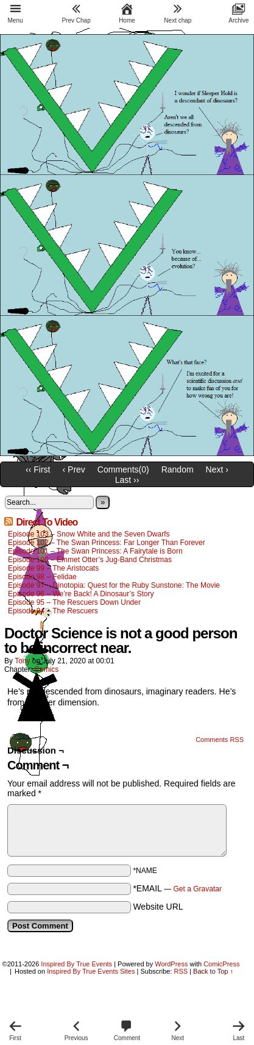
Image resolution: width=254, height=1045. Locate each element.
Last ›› (127, 480)
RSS (181, 971)
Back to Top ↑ (213, 971)
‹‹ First (38, 469)
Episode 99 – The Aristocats (53, 568)
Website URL (158, 906)
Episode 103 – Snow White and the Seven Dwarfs (89, 534)
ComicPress (221, 964)
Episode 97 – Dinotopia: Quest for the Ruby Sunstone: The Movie (114, 585)
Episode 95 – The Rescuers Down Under (74, 602)
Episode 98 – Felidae (42, 576)
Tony (22, 661)
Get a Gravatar (198, 889)
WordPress (171, 964)
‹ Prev (74, 469)
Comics (46, 669)
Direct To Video (46, 522)
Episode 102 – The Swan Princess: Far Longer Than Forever (106, 542)
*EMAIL (177, 888)
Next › (217, 469)
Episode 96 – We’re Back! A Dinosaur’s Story (80, 594)
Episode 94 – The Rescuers (53, 611)
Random (177, 469)
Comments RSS (220, 739)
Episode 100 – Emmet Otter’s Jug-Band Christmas (90, 559)
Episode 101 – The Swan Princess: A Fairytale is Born (95, 551)
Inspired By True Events (76, 964)
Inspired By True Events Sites (91, 971)
